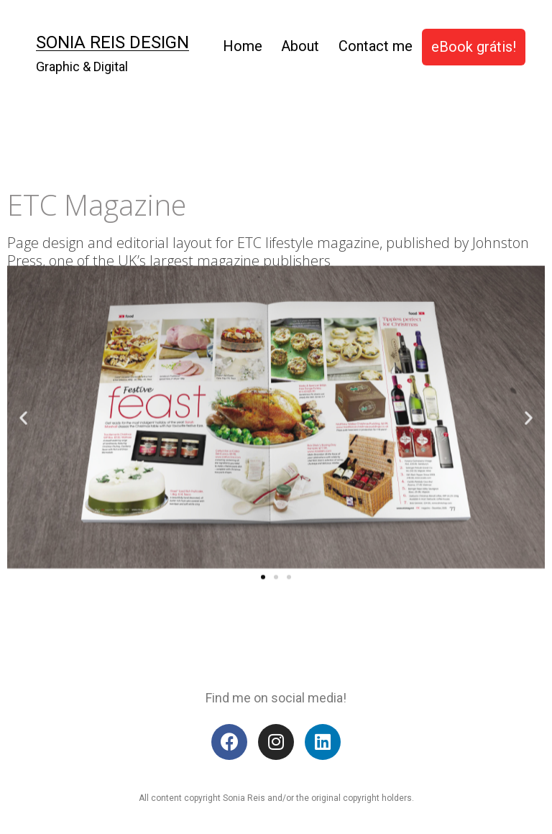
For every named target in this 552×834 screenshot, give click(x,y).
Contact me (376, 46)
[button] (263, 548)
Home (242, 46)
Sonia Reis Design (112, 42)
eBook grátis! (473, 46)
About (300, 46)
